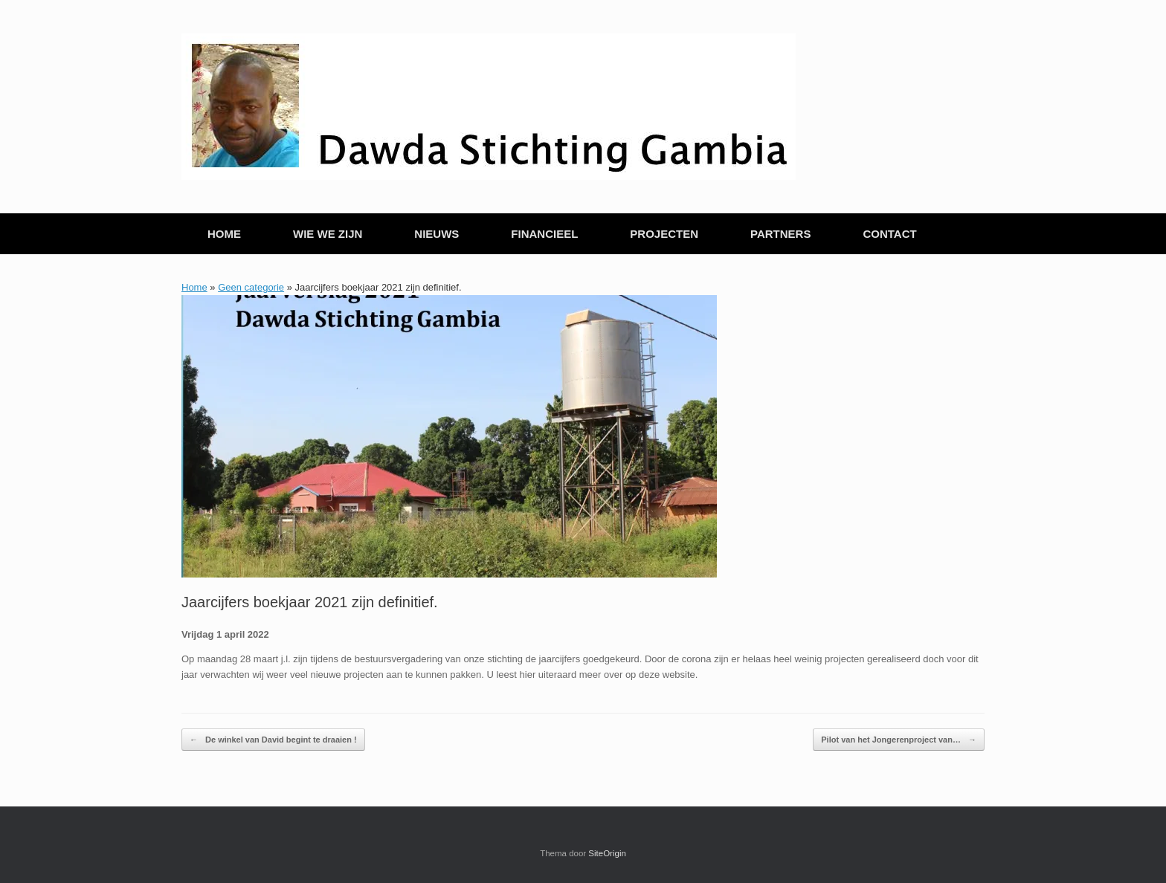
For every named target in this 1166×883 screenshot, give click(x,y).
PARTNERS (780, 233)
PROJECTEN (664, 233)
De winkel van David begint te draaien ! (273, 740)
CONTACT (889, 233)
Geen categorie (251, 287)
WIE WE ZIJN (327, 233)
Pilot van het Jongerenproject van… (898, 740)
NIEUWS (436, 233)
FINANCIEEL (544, 233)
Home (194, 287)
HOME (224, 233)
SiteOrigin (607, 853)
